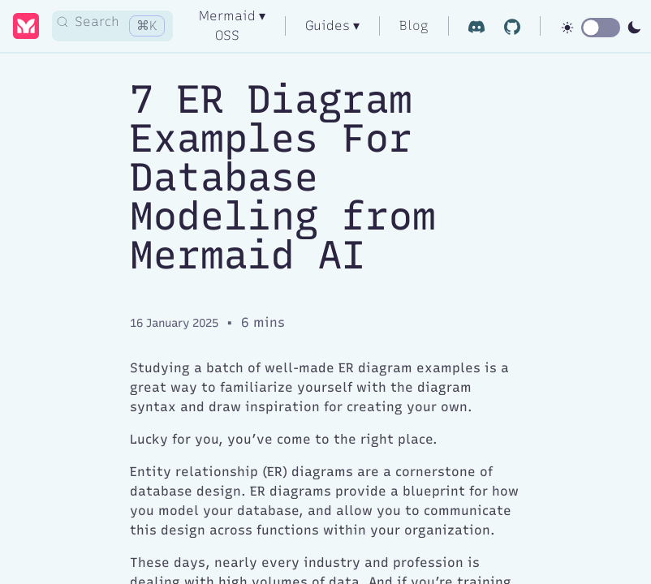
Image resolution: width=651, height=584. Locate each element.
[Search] (112, 26)
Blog (414, 25)
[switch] (600, 27)
